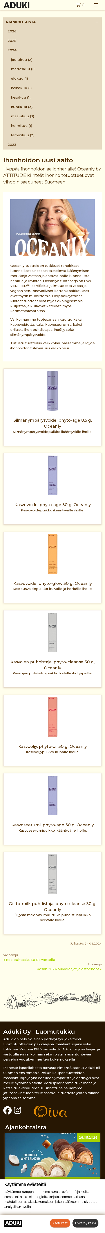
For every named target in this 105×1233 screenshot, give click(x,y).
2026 (12, 31)
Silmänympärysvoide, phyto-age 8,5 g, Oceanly (52, 423)
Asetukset (60, 1223)
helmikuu (21, 125)
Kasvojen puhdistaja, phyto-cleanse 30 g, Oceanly (53, 664)
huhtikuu (22, 107)
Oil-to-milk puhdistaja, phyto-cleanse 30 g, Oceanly (52, 906)
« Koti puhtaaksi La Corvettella (29, 960)
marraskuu (23, 69)
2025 (12, 41)
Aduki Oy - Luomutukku (39, 1031)
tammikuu (22, 135)
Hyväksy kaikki (85, 1223)
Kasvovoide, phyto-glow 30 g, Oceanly (52, 583)
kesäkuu (21, 97)
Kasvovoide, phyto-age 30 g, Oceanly (52, 504)
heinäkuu (21, 88)
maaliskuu (22, 116)
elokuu (19, 78)
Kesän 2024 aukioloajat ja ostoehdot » (69, 969)
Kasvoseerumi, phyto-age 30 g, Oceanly (52, 824)
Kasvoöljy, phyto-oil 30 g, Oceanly (52, 746)
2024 (12, 50)
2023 (12, 144)
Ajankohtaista (20, 22)
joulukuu (22, 60)
